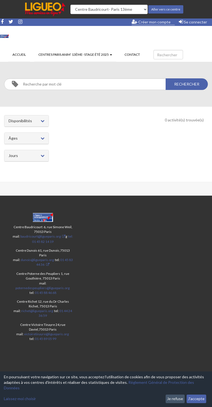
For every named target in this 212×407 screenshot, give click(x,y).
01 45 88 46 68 (45, 293)
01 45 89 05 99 (45, 339)
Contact (132, 54)
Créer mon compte (151, 21)
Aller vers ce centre (165, 9)
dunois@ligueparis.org (37, 260)
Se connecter (193, 21)
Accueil (19, 54)
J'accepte (196, 398)
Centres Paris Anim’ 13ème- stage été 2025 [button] (75, 54)
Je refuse (175, 398)
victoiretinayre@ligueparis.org (46, 334)
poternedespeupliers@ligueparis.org (42, 288)
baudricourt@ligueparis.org (40, 236)
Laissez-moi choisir (20, 398)
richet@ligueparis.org (37, 311)
